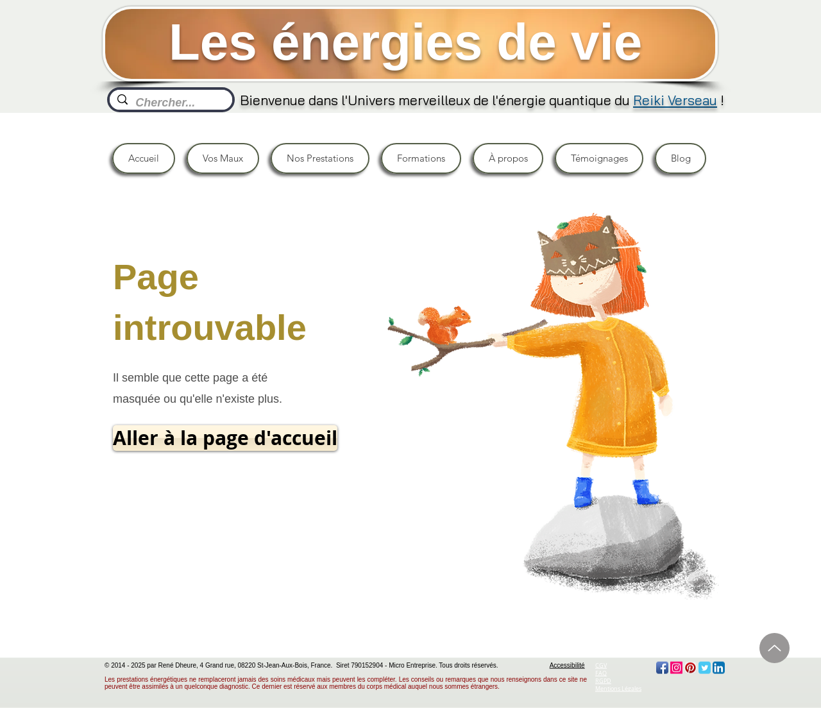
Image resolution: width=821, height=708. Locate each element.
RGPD (603, 681)
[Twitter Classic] (704, 668)
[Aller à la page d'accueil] (225, 438)
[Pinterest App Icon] (690, 668)
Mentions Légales (618, 689)
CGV (601, 666)
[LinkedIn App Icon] (719, 668)
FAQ (601, 673)
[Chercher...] (170, 103)
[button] (223, 158)
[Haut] (774, 648)
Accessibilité (567, 665)
